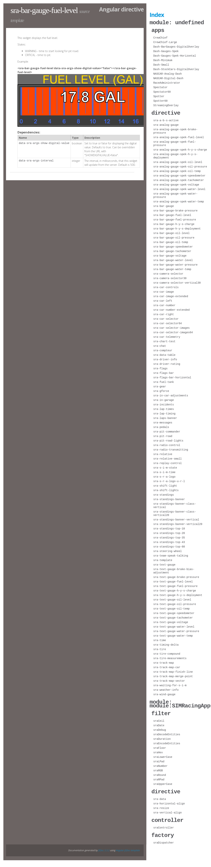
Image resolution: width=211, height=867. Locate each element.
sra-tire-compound (166, 652)
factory (162, 832)
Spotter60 (160, 100)
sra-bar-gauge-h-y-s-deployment (177, 227)
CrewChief (160, 37)
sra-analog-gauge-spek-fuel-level (178, 136)
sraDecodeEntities (166, 732)
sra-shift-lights (165, 489)
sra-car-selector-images (171, 327)
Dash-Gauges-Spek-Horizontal (174, 55)
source (84, 11)
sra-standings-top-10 (169, 527)
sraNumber (160, 764)
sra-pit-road (162, 435)
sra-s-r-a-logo (164, 475)
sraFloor (159, 745)
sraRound (159, 773)
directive (165, 112)
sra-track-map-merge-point (173, 675)
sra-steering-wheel (167, 550)
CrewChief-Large (165, 41)
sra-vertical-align (167, 810)
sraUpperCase (162, 782)
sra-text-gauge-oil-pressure (174, 603)
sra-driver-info (165, 358)
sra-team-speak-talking (170, 554)
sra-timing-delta (165, 643)
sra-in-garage (163, 399)
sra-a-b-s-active (165, 119)
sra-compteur (162, 349)
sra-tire (159, 648)
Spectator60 (162, 91)
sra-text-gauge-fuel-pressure (175, 585)
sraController (163, 824)
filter (161, 711)
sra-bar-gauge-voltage (169, 254)
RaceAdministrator (166, 82)
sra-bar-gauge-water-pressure (175, 263)
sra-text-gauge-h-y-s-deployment (177, 594)
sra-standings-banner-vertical (176, 518)
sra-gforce (161, 390)
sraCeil (158, 718)
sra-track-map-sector (169, 679)
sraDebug (159, 727)
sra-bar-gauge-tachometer (172, 250)
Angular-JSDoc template (128, 847)
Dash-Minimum (162, 59)
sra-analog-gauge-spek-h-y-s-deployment (175, 154)
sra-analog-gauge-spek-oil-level (177, 161)
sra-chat (159, 345)
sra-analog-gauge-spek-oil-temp (177, 170)
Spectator (160, 86)
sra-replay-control (167, 462)
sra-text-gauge (164, 563)
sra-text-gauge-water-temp (173, 634)
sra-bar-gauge (163, 205)
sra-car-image (163, 290)
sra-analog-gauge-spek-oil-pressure (180, 165)
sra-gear (159, 385)
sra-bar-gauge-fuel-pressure (174, 218)
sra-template (162, 559)
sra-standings (163, 493)
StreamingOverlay (165, 104)
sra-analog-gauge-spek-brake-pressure (175, 129)
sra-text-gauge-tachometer (173, 616)
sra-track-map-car (166, 666)
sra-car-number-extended (171, 308)
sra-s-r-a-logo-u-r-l (169, 480)
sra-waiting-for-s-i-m (169, 684)
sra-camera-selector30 (169, 277)
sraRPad (158, 777)
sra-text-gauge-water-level (173, 625)
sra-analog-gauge (165, 124)
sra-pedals (161, 426)
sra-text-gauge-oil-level (172, 598)
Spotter (158, 95)
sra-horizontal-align (169, 801)
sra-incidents (163, 403)
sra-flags (160, 367)
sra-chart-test (164, 340)
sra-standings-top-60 (169, 545)
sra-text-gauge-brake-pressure (176, 576)
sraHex (158, 750)
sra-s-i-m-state (165, 466)
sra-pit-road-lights (168, 439)
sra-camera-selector (168, 272)
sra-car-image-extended (170, 295)
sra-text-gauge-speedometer (173, 612)
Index (157, 15)
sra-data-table (164, 354)
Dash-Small (161, 64)
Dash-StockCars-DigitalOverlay (176, 68)
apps (157, 29)
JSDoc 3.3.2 (103, 847)
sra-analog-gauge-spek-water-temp (178, 200)
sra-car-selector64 (167, 322)
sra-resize (161, 805)
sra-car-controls (165, 286)
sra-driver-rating (166, 363)
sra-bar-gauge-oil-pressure (173, 236)
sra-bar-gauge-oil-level (171, 232)
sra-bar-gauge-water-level (173, 259)
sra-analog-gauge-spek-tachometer (178, 179)
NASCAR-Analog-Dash (167, 73)
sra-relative (162, 453)
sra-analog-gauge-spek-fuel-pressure (174, 142)
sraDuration (162, 736)
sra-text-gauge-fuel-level (173, 580)
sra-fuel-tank (163, 381)
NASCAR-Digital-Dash (168, 77)
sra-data (159, 796)
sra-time (159, 639)
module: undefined (177, 22)
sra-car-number (164, 304)
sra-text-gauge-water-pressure (176, 630)
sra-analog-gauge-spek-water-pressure (175, 194)
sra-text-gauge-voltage (170, 621)
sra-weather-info (165, 689)
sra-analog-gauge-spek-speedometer (179, 174)
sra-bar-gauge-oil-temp (170, 241)
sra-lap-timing (164, 412)
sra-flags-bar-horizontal (172, 376)
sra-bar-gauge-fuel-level (172, 214)
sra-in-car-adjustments (170, 394)
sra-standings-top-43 (169, 541)
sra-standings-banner (169, 498)
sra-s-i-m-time (164, 471)
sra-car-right (163, 313)
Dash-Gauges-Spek (165, 50)
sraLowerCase (162, 754)
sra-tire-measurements (169, 657)
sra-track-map (163, 661)
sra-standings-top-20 (169, 532)
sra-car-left (162, 299)
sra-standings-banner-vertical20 (177, 523)
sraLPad (158, 759)
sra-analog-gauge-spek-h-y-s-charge (180, 148)
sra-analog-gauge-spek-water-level (179, 188)
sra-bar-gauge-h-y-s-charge (173, 223)
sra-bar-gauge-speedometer (173, 245)
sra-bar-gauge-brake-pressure (175, 209)
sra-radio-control (166, 444)
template (17, 20)
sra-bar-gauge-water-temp (172, 268)
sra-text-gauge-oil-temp (171, 607)
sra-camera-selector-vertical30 (177, 281)
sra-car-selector (165, 318)
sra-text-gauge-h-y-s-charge (174, 589)
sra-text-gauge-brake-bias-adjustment (173, 569)
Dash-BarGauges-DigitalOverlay (176, 46)
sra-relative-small (167, 457)
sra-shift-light (165, 484)
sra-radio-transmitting (170, 448)
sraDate (158, 723)
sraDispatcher (163, 839)
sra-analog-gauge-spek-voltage (176, 183)
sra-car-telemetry (166, 336)
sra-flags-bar (163, 372)
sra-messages (162, 421)
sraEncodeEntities (166, 741)
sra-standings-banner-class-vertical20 (174, 512)
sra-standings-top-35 (169, 536)
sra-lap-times (163, 408)
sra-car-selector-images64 (173, 331)
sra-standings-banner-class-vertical (174, 504)
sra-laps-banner (165, 417)
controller (167, 817)
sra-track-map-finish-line (173, 670)
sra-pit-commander (166, 430)
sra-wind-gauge (164, 693)
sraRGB (158, 768)
